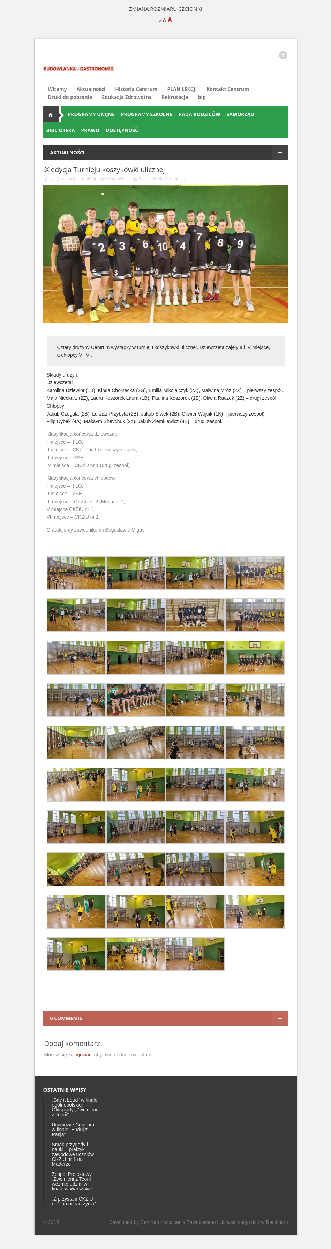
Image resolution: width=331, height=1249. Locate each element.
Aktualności (91, 89)
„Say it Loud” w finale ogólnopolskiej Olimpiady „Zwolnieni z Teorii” (75, 1107)
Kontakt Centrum (227, 89)
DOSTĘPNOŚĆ (122, 130)
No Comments (171, 179)
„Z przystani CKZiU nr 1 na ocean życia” (74, 1201)
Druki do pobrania (70, 97)
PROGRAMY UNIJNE (91, 114)
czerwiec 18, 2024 (79, 179)
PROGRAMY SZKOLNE (146, 114)
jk (51, 179)
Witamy (57, 89)
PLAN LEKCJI (182, 89)
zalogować (79, 1054)
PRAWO (90, 130)
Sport (143, 179)
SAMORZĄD (240, 114)
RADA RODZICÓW (199, 114)
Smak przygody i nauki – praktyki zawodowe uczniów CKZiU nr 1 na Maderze (73, 1154)
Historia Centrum (136, 89)
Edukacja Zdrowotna (127, 97)
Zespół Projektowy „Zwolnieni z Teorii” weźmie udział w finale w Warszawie (72, 1181)
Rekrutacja (174, 97)
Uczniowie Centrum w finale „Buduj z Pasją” (73, 1129)
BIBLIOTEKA (60, 130)
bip (202, 97)
